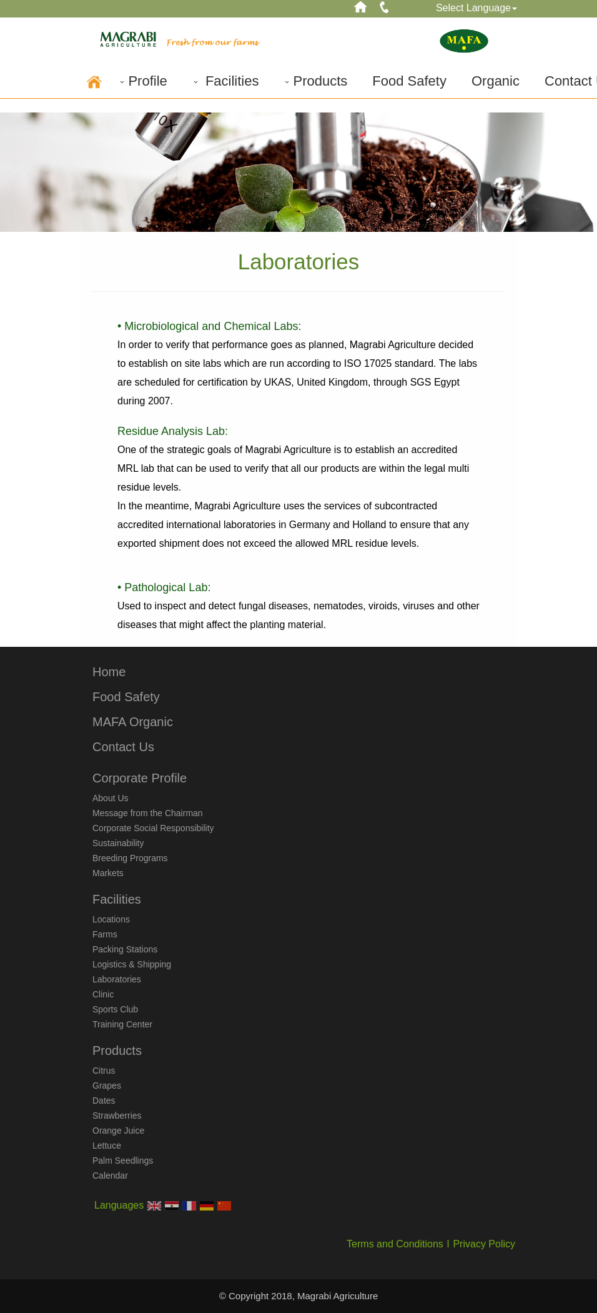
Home (109, 672)
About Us (110, 798)
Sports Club (115, 1009)
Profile (143, 81)
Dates (104, 1101)
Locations (111, 919)
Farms (104, 934)
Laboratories (116, 979)
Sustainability (118, 843)
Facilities (225, 81)
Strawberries (117, 1116)
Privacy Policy (484, 1244)
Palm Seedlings (122, 1161)
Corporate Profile (139, 778)
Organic (495, 81)
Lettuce (106, 1146)
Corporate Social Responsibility (153, 828)
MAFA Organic (132, 722)
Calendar (110, 1176)
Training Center (122, 1024)
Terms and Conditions (395, 1244)
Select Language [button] (476, 7)
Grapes (106, 1086)
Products (315, 81)
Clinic (103, 994)
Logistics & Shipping (131, 964)
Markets (108, 873)
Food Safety (409, 81)
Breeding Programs (130, 858)
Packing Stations (124, 949)
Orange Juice (118, 1131)
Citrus (104, 1071)
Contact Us (123, 747)
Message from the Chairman (147, 813)
